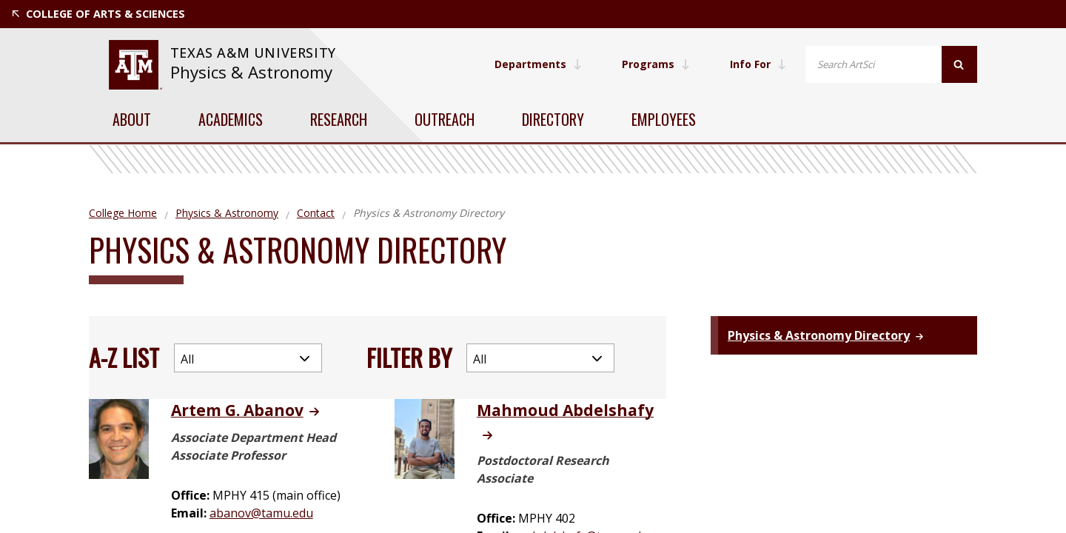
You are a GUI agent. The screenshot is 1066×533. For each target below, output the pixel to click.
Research (338, 119)
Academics (230, 119)
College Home (123, 213)
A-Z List (124, 357)
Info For (758, 64)
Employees (663, 119)
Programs (656, 64)
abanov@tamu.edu (261, 513)
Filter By (409, 357)
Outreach (445, 119)
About (132, 119)
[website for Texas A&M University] (135, 65)
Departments (538, 64)
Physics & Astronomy (251, 72)
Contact (316, 213)
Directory (553, 119)
